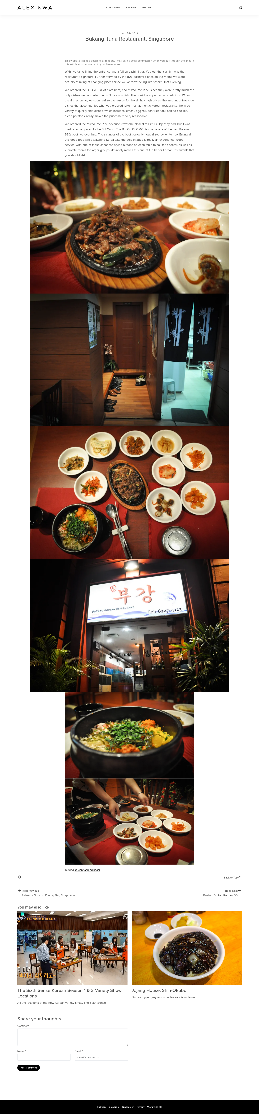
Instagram (114, 1106)
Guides (146, 7)
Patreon (101, 1106)
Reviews (131, 7)
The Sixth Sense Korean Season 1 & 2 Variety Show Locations (69, 993)
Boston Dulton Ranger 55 (220, 895)
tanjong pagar (92, 870)
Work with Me (154, 1106)
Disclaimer (128, 1106)
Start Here (113, 7)
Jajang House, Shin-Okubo (159, 990)
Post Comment (28, 1067)
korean (78, 870)
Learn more (113, 64)
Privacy (140, 1106)
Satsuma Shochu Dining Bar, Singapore (48, 895)
